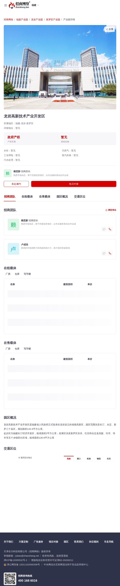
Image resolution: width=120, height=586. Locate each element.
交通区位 (79, 196)
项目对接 (53, 541)
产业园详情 (69, 19)
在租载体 (27, 196)
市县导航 (108, 541)
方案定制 (23, 541)
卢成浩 (24, 244)
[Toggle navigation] (6, 5)
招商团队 (9, 196)
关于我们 (8, 541)
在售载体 (44, 196)
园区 (66, 541)
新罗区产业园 (53, 19)
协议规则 (93, 541)
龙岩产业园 (37, 19)
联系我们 (78, 541)
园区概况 (62, 196)
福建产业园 (22, 19)
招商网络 (8, 19)
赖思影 (16, 171)
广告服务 (38, 541)
